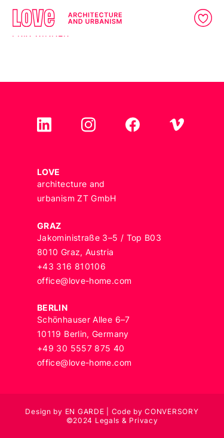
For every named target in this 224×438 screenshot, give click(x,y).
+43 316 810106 (71, 266)
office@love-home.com (84, 280)
